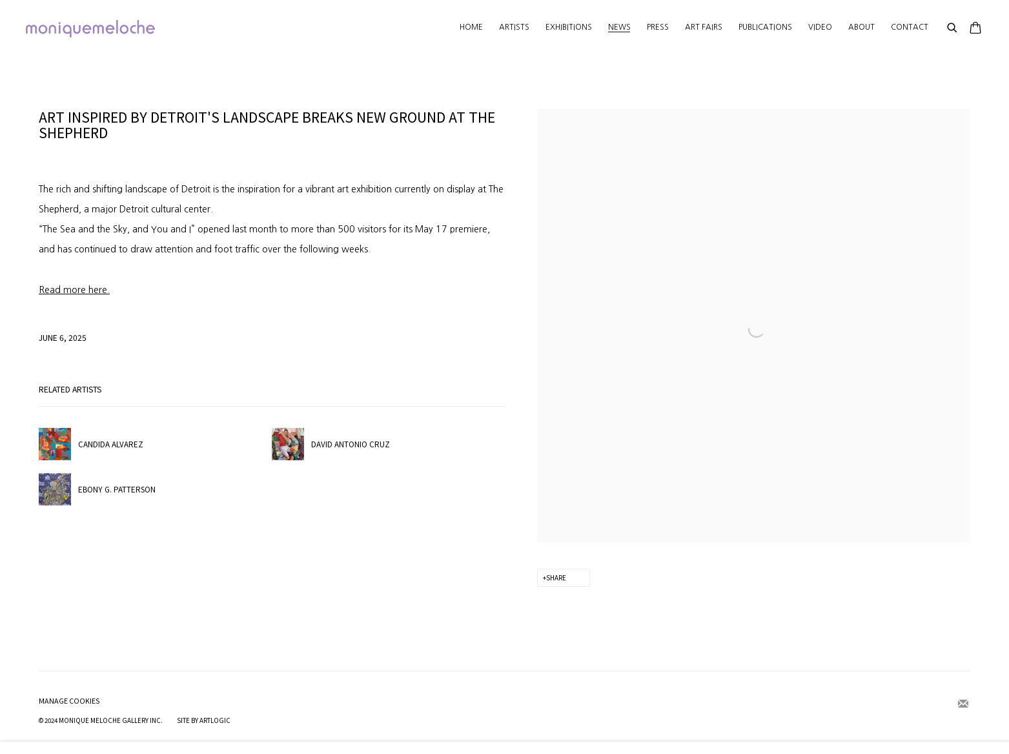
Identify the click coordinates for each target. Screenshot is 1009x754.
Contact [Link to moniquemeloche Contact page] (909, 27)
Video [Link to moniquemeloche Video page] (820, 27)
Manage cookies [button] (69, 701)
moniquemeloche (90, 28)
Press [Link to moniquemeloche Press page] (658, 27)
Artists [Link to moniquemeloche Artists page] (514, 27)
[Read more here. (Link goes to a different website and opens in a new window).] (74, 289)
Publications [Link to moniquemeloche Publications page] (765, 27)
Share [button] (556, 577)
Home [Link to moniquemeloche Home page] (471, 27)
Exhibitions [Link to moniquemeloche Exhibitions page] (568, 27)
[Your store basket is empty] (975, 29)
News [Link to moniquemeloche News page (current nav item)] (619, 27)
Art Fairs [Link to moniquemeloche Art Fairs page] (703, 27)
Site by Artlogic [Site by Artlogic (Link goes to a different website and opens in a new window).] (203, 720)
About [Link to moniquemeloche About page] (861, 27)
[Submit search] (953, 28)
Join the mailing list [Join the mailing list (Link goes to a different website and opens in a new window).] (963, 704)
